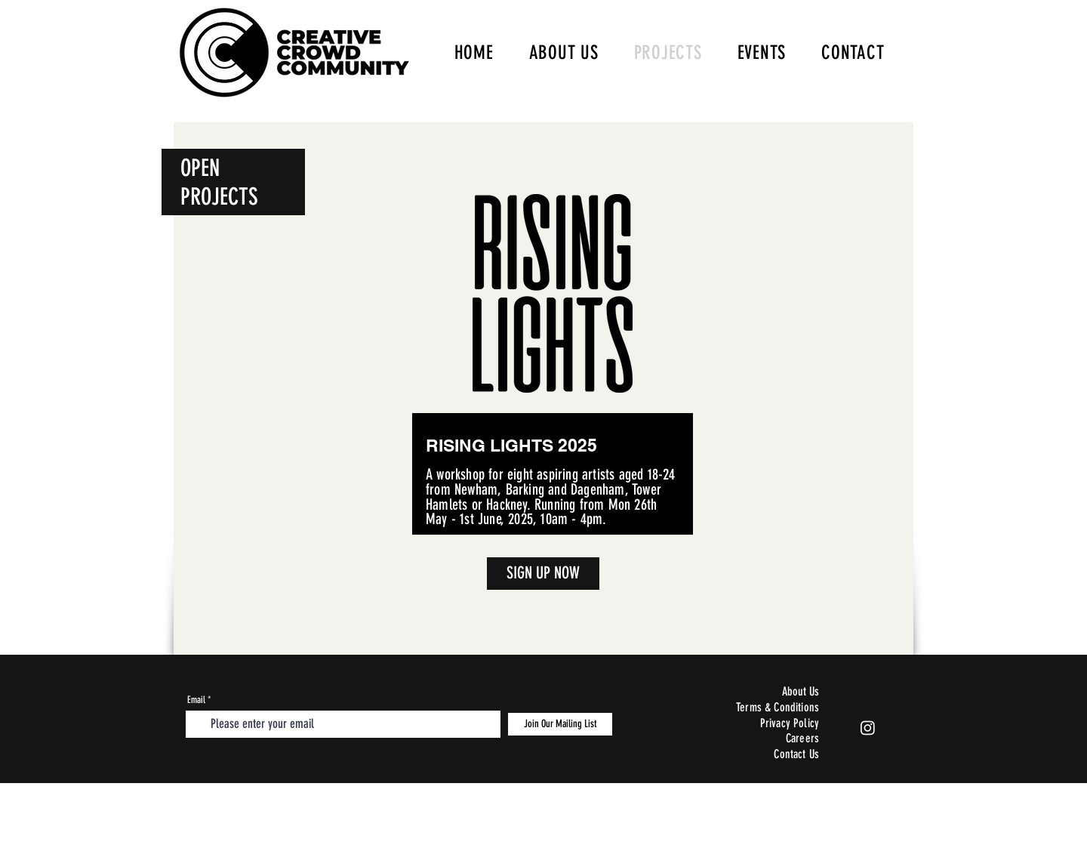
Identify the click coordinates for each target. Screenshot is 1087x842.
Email (196, 700)
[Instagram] (867, 727)
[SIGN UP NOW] (543, 573)
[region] (552, 386)
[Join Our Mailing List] (560, 724)
